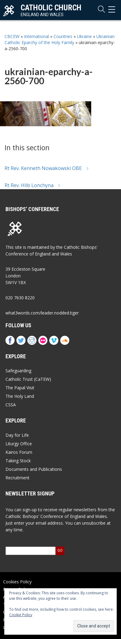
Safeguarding (18, 370)
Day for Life (17, 435)
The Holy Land (19, 396)
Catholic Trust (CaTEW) (28, 379)
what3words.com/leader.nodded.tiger (42, 313)
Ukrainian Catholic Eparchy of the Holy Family (60, 39)
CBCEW (12, 36)
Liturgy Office (18, 443)
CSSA (10, 405)
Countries (63, 36)
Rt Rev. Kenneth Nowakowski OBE (47, 168)
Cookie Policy (20, 614)
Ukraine (84, 36)
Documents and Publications (33, 469)
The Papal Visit (19, 388)
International (36, 36)
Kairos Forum (18, 452)
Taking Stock (18, 461)
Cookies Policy (17, 582)
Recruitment (17, 478)
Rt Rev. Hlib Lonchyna (33, 185)
